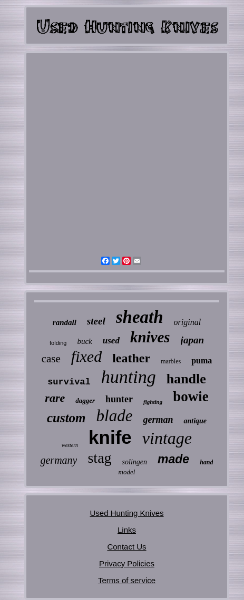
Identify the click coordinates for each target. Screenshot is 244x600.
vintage (167, 438)
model (127, 472)
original (187, 322)
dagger (85, 400)
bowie (191, 396)
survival (69, 382)
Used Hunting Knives (126, 513)
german (158, 419)
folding (58, 343)
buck (84, 341)
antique (195, 421)
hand (206, 462)
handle (186, 379)
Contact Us (126, 546)
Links (127, 529)
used (111, 340)
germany (58, 460)
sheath (139, 317)
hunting (128, 377)
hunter (119, 399)
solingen (134, 462)
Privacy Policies (126, 563)
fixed (86, 356)
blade (114, 415)
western (70, 445)
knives (150, 337)
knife (110, 437)
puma (201, 360)
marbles (171, 361)
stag (99, 458)
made (173, 459)
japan (192, 339)
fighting (152, 402)
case (51, 358)
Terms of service (126, 580)
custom (66, 418)
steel (96, 321)
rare (55, 397)
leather (131, 358)
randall (64, 322)
